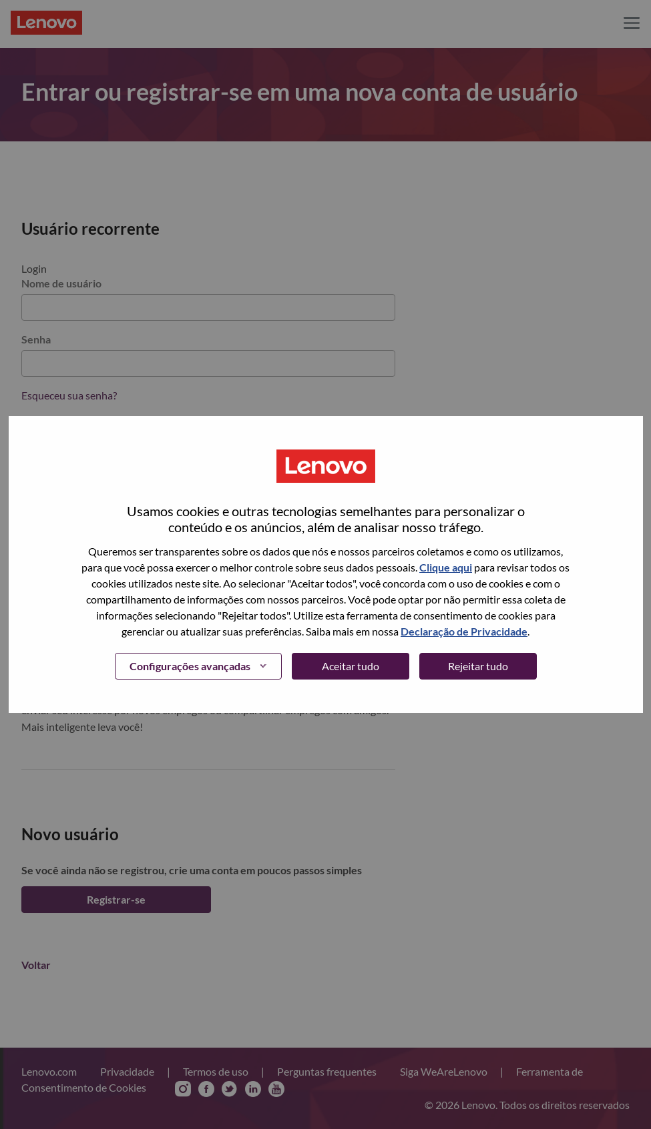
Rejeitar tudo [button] (478, 666)
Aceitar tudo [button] (350, 666)
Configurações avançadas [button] (190, 666)
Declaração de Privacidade (464, 631)
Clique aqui (445, 567)
